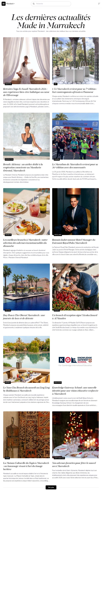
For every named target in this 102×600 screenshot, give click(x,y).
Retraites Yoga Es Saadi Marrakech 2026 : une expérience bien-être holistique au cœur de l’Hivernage (26, 92)
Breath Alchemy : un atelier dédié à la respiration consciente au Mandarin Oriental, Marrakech (23, 167)
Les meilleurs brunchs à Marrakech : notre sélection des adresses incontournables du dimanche (25, 242)
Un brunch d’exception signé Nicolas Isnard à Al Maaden (74, 316)
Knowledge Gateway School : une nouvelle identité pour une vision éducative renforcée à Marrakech (75, 390)
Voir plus (51, 487)
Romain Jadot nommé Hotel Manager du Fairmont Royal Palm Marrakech (73, 241)
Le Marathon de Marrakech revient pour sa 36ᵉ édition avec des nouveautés (75, 166)
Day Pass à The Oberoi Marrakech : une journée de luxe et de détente (24, 316)
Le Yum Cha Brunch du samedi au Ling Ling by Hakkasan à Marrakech (26, 389)
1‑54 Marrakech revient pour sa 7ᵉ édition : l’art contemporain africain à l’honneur (74, 90)
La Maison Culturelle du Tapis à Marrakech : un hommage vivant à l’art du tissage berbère (26, 466)
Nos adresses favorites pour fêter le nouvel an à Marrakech (74, 464)
